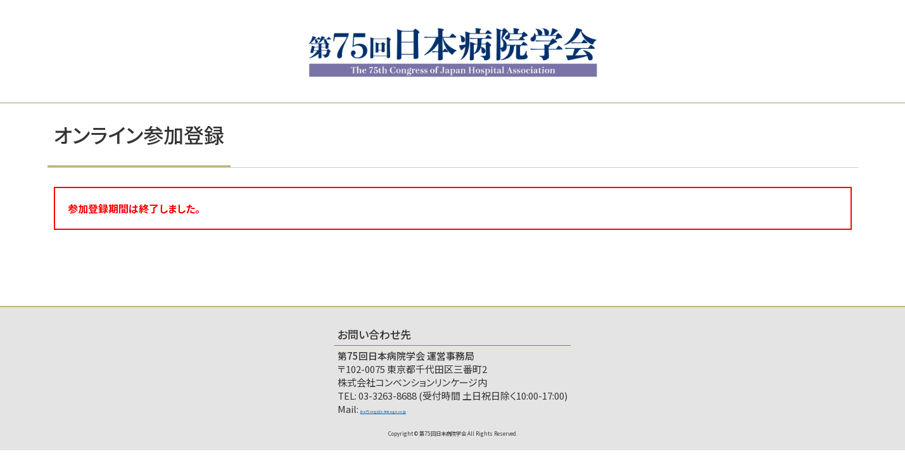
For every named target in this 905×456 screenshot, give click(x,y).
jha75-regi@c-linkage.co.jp (420, 408)
